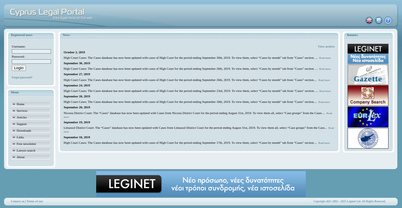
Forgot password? (22, 77)
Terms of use (34, 201)
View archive (326, 46)
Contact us (17, 201)
